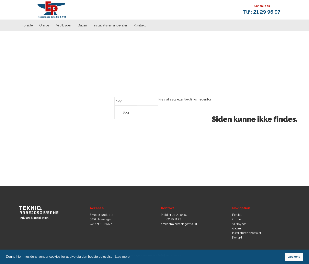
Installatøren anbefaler (110, 25)
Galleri (82, 25)
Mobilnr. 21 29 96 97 (174, 214)
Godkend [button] (294, 256)
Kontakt (140, 25)
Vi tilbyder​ (63, 25)
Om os (44, 25)
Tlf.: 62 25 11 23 (171, 219)
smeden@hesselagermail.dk (179, 224)
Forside (27, 25)
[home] (52, 10)
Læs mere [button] (122, 256)
